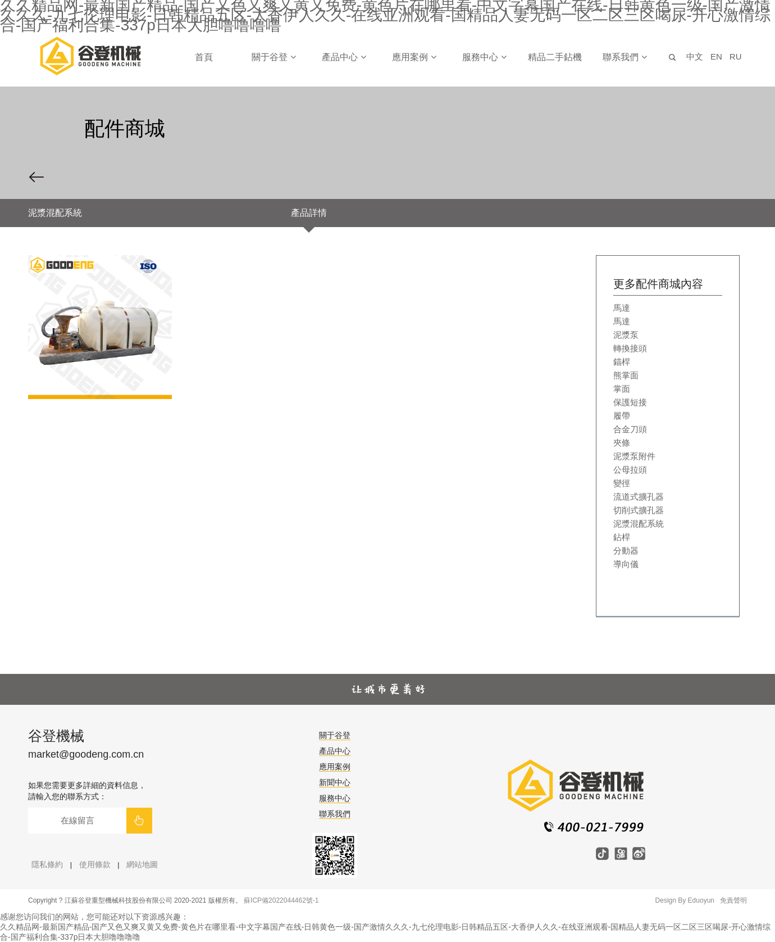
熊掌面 (626, 375)
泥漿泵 (626, 334)
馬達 (621, 308)
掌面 (621, 388)
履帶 (621, 415)
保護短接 (630, 402)
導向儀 (626, 564)
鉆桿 (621, 537)
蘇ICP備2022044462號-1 (281, 900)
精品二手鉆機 (555, 57)
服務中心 (484, 57)
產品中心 (344, 57)
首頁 (204, 57)
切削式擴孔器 (638, 510)
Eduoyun (701, 900)
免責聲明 (733, 900)
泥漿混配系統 (638, 523)
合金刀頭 (630, 429)
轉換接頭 (630, 348)
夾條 (621, 442)
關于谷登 (273, 57)
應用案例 (414, 57)
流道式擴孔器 (638, 496)
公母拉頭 (630, 469)
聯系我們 (624, 57)
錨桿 (621, 361)
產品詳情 (309, 213)
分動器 (626, 550)
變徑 (621, 483)
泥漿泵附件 (634, 456)
